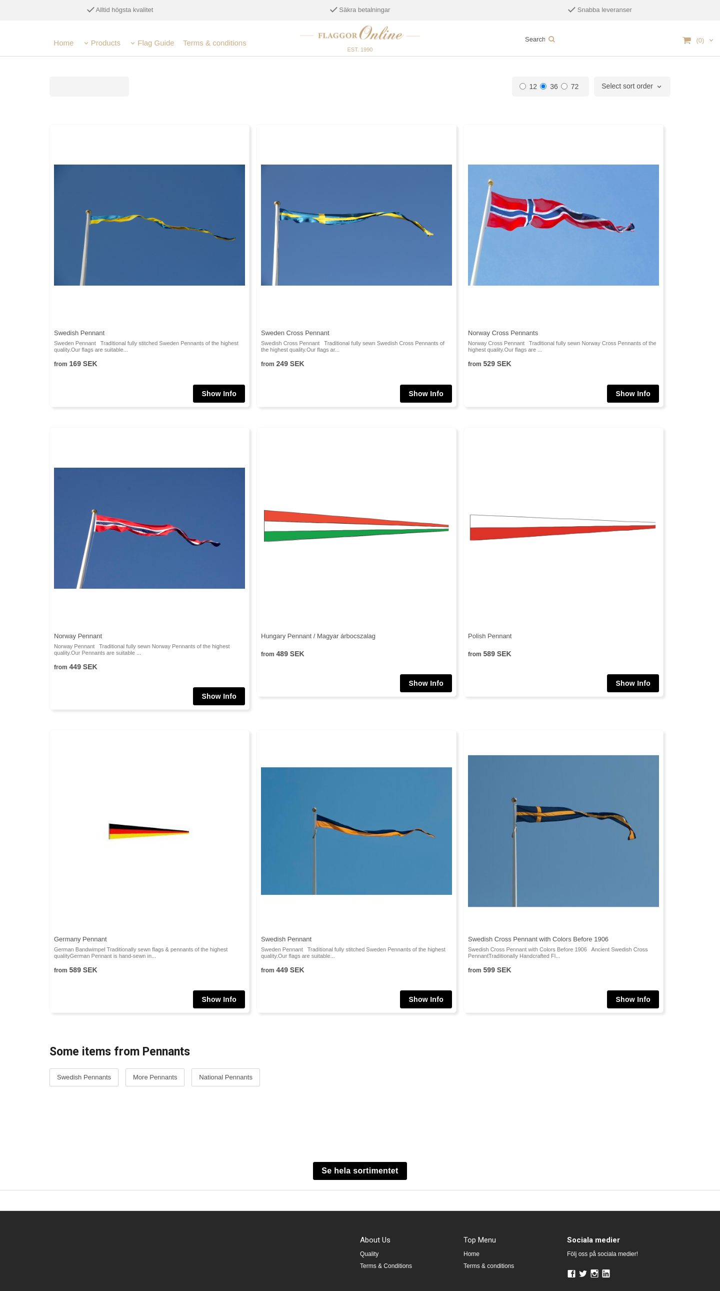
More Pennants (155, 1077)
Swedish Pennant (79, 333)
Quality (369, 1253)
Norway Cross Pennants (503, 333)
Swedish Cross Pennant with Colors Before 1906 (538, 939)
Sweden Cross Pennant (295, 333)
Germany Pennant (80, 939)
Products (105, 43)
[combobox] (632, 87)
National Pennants (225, 1077)
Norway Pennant (78, 636)
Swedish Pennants (84, 1077)
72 (570, 87)
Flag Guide (156, 43)
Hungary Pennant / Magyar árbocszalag (318, 636)
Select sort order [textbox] (627, 86)
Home (64, 43)
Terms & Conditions (386, 1265)
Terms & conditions (214, 43)
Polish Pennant (490, 636)
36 (549, 87)
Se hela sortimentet (360, 1170)
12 (529, 87)
